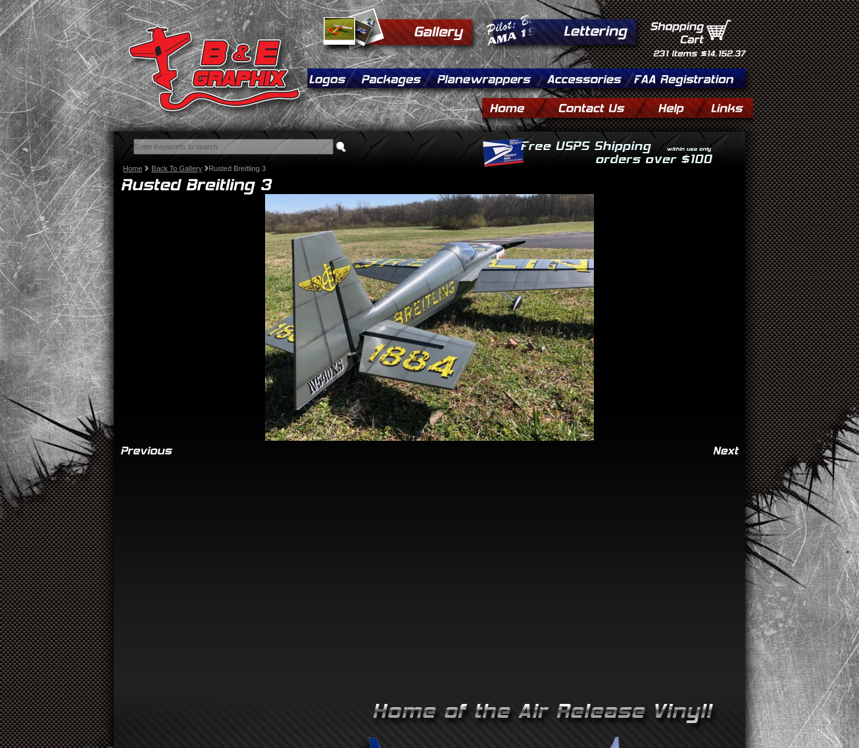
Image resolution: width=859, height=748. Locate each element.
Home (132, 168)
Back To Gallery (176, 168)
